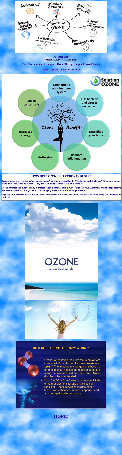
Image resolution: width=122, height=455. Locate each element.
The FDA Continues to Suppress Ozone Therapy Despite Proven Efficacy (61, 64)
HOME (61, 416)
